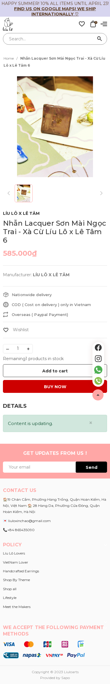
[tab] (15, 406)
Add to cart (55, 371)
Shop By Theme (16, 580)
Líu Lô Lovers (14, 553)
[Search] (99, 39)
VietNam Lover (15, 562)
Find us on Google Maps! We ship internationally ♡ (55, 11)
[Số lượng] (18, 348)
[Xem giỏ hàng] (93, 23)
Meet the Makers (17, 606)
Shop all (9, 589)
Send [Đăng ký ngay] (91, 467)
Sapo (65, 678)
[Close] (91, 423)
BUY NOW (55, 386)
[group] (55, 126)
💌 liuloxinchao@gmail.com (27, 521)
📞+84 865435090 (19, 530)
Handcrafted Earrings (21, 571)
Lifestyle (9, 597)
